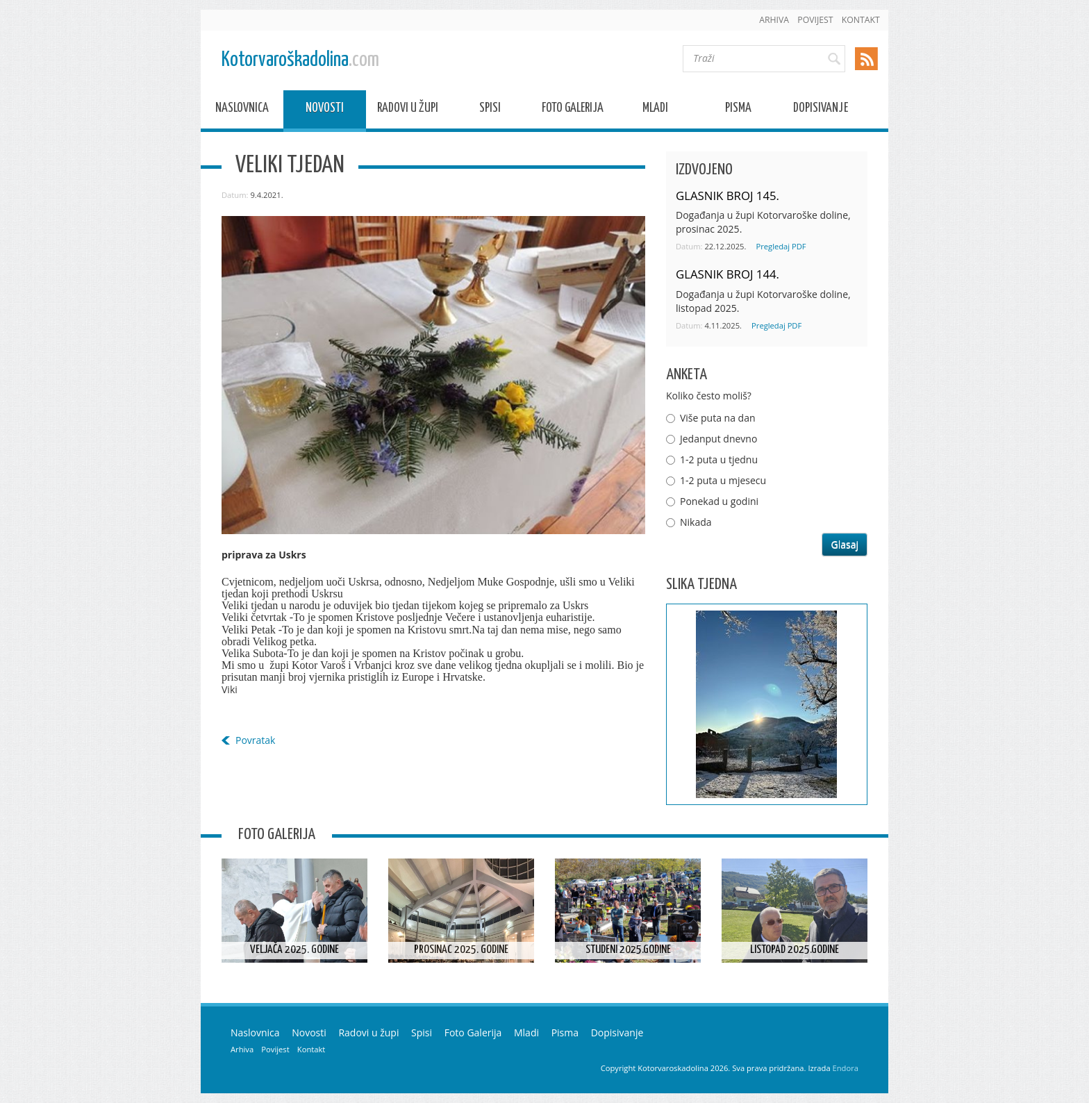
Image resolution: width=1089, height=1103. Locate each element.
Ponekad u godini (719, 501)
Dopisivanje (820, 110)
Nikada (696, 522)
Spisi (490, 110)
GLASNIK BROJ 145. (727, 196)
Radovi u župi (407, 110)
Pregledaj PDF (781, 246)
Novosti (325, 110)
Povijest (815, 20)
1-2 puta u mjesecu (723, 480)
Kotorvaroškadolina (300, 60)
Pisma (738, 110)
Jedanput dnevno (718, 438)
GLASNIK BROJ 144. (727, 274)
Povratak (255, 740)
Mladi (655, 110)
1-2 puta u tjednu (719, 459)
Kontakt (861, 20)
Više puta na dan (718, 417)
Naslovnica (242, 110)
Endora (845, 1068)
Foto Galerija (573, 110)
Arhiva (774, 20)
